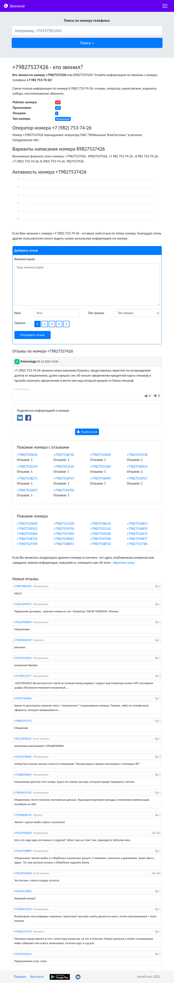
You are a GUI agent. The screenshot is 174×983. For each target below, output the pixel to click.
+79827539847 (64, 539)
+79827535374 (27, 466)
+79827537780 (137, 544)
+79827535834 (27, 455)
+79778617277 (23, 676)
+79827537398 (100, 539)
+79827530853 (137, 523)
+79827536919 (64, 478)
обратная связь (124, 563)
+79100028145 (23, 815)
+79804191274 (23, 721)
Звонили (14, 5)
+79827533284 (27, 534)
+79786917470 (23, 909)
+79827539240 (100, 455)
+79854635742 (23, 792)
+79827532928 (100, 534)
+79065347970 (23, 931)
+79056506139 (23, 640)
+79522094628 (23, 833)
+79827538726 (27, 539)
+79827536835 (137, 529)
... (60, 361)
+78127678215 (23, 739)
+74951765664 (23, 698)
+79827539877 (137, 539)
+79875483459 (23, 586)
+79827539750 (64, 529)
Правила (20, 977)
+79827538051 (64, 544)
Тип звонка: (96, 313)
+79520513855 (23, 891)
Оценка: (20, 323)
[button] (87, 43)
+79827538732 (64, 455)
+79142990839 (23, 622)
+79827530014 (137, 466)
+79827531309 (100, 466)
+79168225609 (23, 774)
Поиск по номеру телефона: (87, 20)
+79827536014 (100, 523)
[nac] (165, 6)
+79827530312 (27, 529)
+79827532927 (137, 478)
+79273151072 (23, 658)
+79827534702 (64, 490)
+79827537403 (64, 534)
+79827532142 (100, 529)
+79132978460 (23, 756)
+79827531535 (64, 466)
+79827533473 (137, 534)
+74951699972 (23, 604)
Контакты (37, 977)
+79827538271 (27, 478)
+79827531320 (64, 523)
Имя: (17, 313)
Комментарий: (24, 259)
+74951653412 (23, 954)
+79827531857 (27, 490)
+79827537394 (27, 544)
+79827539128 (137, 455)
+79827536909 (100, 478)
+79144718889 (23, 851)
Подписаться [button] (87, 432)
